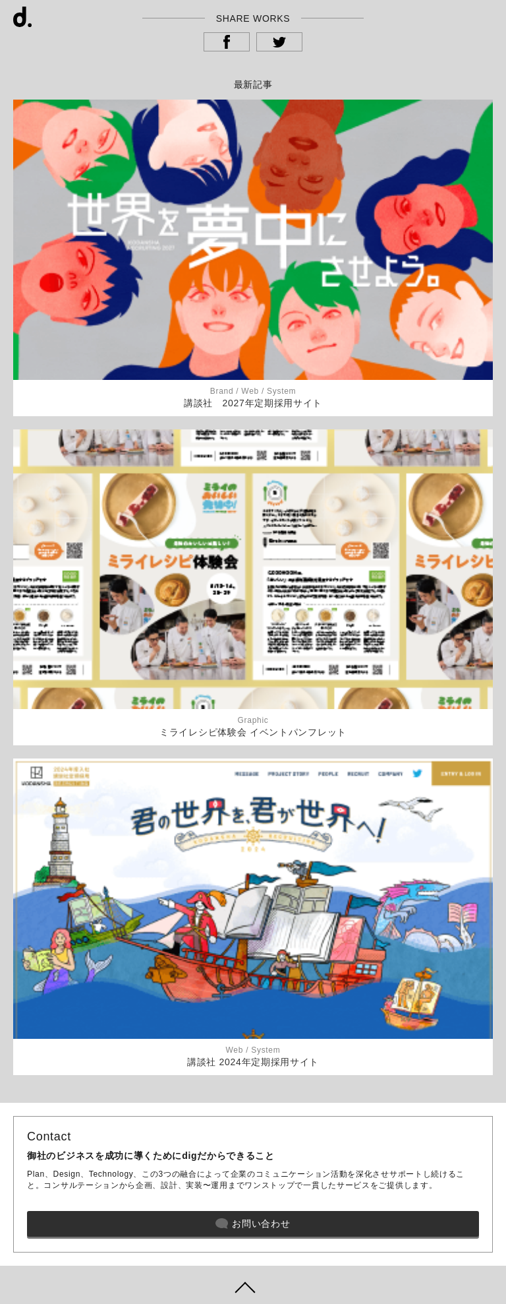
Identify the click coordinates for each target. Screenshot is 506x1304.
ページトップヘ (253, 1285)
